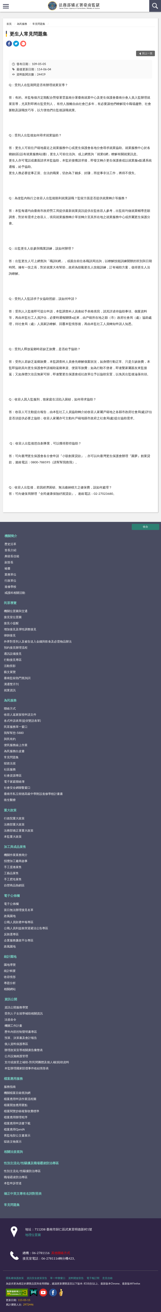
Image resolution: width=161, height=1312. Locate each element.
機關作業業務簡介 (15, 855)
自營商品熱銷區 (14, 885)
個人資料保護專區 (16, 1044)
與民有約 (10, 739)
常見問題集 (38, 23)
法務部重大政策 (14, 824)
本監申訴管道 (13, 1183)
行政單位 (10, 580)
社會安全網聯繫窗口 (17, 787)
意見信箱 (107, 1278)
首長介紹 (10, 550)
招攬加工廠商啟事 (15, 861)
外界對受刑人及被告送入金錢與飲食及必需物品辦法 (38, 641)
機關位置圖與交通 (15, 611)
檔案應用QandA (14, 1129)
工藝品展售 (11, 873)
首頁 (9, 23)
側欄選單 (6, 6)
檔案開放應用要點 (15, 1105)
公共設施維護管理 (16, 1056)
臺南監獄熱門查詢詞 (17, 678)
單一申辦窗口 (57, 1278)
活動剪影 (10, 665)
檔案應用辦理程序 (15, 1117)
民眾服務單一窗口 (15, 726)
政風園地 (10, 916)
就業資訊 (10, 690)
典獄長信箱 (12, 556)
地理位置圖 (33, 1235)
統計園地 (10, 956)
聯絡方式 (10, 708)
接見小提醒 (11, 623)
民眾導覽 (10, 603)
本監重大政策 (13, 836)
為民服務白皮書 (14, 751)
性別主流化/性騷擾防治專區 (22, 1171)
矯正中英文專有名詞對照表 (23, 1193)
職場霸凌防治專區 (15, 1177)
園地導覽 (10, 964)
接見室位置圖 (13, 617)
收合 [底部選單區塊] (145, 526)
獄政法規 (10, 763)
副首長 (9, 562)
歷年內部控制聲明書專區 (21, 1031)
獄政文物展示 (13, 1141)
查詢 (155, 6)
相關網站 (10, 989)
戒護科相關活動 (15, 592)
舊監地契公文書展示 (17, 1135)
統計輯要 (10, 970)
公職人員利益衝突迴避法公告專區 (26, 928)
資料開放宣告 (76, 1278)
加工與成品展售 (15, 846)
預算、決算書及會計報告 (21, 1037)
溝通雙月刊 (11, 684)
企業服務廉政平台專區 (18, 940)
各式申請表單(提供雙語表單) (22, 720)
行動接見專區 (13, 659)
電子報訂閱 (93, 1278)
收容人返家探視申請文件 (20, 714)
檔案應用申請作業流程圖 (20, 1099)
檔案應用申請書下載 (17, 1123)
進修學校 (10, 586)
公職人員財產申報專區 (18, 922)
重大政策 (10, 810)
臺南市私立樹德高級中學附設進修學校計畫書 (33, 793)
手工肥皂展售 (13, 879)
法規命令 (10, 1019)
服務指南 (10, 1086)
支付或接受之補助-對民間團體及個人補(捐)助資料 (37, 1062)
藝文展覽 (10, 672)
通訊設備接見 (13, 653)
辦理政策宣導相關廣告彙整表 (24, 1050)
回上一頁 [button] (147, 53)
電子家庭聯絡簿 (14, 781)
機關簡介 (11, 536)
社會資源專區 (13, 775)
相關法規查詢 (13, 1151)
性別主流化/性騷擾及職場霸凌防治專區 (31, 1163)
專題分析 (10, 983)
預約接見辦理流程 (15, 647)
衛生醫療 (10, 800)
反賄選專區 (11, 934)
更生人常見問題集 (28, 34)
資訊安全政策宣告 (37, 1278)
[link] (9, 44)
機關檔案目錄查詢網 (17, 1092)
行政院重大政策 (14, 818)
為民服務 (22, 23)
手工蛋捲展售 (13, 867)
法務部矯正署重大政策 (18, 830)
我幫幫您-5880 (14, 732)
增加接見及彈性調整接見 (20, 629)
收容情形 (10, 977)
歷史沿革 (10, 544)
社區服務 (10, 769)
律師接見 (10, 635)
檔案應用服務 (13, 1078)
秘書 (7, 568)
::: (3, 3)
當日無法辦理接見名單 (18, 910)
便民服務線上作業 (15, 745)
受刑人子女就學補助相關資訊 (24, 1013)
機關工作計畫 (13, 1025)
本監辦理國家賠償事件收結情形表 (27, 1068)
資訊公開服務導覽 (16, 1007)
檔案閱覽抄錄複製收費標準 (21, 1111)
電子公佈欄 (12, 895)
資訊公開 (11, 999)
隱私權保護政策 (15, 1278)
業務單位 (10, 574)
